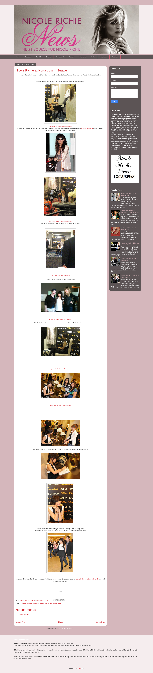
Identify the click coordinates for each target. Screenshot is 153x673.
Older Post (100, 622)
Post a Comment (24, 614)
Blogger (80, 668)
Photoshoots (60, 57)
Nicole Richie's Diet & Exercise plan (128, 194)
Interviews (82, 57)
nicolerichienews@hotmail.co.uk (87, 579)
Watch (71, 57)
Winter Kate (57, 603)
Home (18, 57)
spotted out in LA (87, 128)
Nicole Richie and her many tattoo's (128, 229)
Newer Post (20, 622)
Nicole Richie (42, 603)
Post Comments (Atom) (65, 628)
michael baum (32, 603)
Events (48, 57)
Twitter (93, 57)
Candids (38, 57)
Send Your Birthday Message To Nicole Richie (130, 212)
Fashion (28, 57)
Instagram (103, 57)
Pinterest (115, 57)
